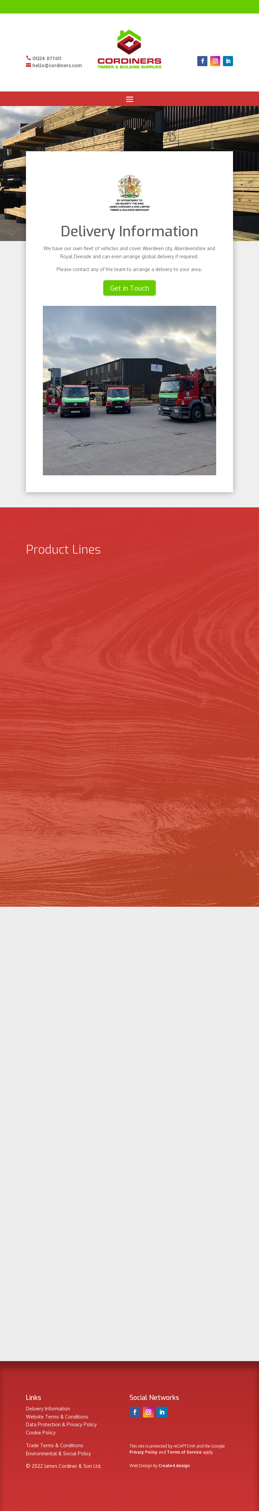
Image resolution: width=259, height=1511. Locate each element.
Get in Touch (129, 288)
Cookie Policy (41, 1432)
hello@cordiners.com (54, 65)
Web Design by (160, 1465)
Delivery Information (48, 1408)
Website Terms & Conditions (57, 1417)
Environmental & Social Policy (58, 1453)
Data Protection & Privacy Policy (61, 1424)
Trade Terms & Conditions (54, 1445)
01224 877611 (43, 58)
